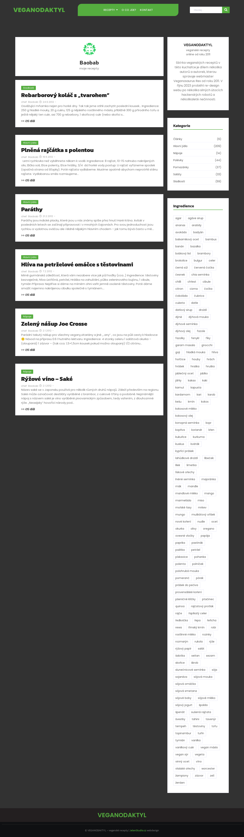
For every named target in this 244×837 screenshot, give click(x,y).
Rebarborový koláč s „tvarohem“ (65, 95)
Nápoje (27, 316)
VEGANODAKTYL (39, 10)
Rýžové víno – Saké (47, 379)
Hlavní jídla (29, 142)
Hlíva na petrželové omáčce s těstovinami (77, 264)
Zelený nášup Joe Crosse (54, 324)
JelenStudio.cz (138, 830)
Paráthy (32, 209)
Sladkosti (28, 87)
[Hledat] (206, 10)
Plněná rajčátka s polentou (57, 150)
